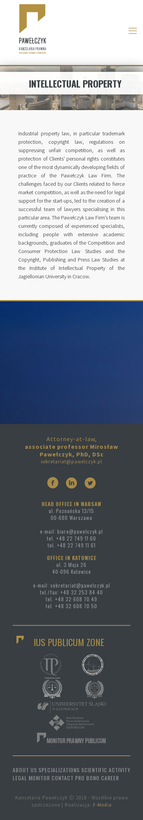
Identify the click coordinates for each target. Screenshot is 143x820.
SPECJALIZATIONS (59, 770)
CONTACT (62, 778)
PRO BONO (87, 778)
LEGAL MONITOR (31, 778)
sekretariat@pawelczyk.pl (71, 461)
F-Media (102, 805)
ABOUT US (25, 770)
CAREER (110, 778)
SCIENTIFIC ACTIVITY (105, 770)
